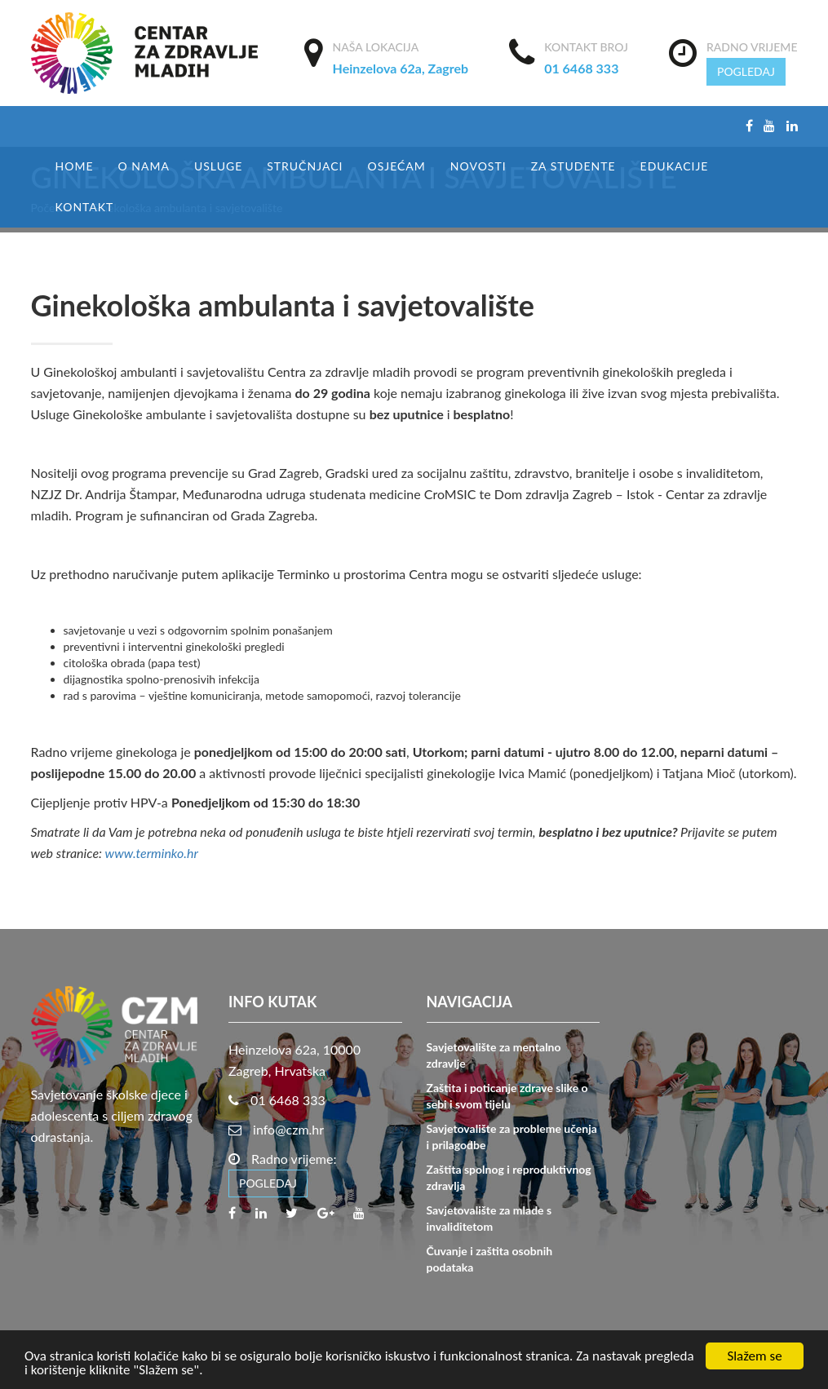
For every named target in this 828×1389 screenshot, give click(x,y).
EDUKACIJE (674, 166)
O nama (143, 166)
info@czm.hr (288, 1129)
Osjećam (396, 166)
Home (74, 166)
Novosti (478, 166)
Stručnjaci (305, 166)
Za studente (573, 166)
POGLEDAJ (746, 71)
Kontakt (84, 207)
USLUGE (218, 166)
